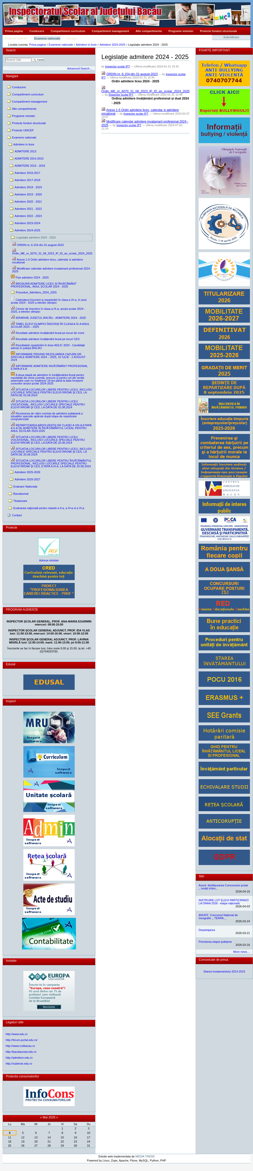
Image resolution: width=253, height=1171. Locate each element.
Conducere (37, 31)
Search (11, 50)
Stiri (201, 876)
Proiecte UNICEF (16, 38)
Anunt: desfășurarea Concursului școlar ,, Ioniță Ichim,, (223, 887)
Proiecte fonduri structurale (218, 31)
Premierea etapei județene (215, 941)
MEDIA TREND (145, 1156)
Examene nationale (47, 38)
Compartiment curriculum (68, 31)
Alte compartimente (149, 31)
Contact (72, 38)
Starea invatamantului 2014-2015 (224, 971)
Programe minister (181, 31)
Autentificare (231, 37)
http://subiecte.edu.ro (19, 1063)
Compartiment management (110, 31)
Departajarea (207, 929)
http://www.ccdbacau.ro (20, 1045)
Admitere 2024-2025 (112, 44)
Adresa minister (49, 560)
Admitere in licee (86, 44)
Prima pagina (14, 31)
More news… (241, 951)
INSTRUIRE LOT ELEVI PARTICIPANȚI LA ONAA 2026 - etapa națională (224, 902)
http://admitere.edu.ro (19, 1057)
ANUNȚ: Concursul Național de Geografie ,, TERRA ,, (218, 917)
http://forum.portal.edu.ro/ (21, 1039)
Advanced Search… (79, 68)
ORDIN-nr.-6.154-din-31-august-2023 (132, 74)
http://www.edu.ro (16, 1034)
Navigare (12, 76)
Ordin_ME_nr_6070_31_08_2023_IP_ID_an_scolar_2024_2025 (145, 91)
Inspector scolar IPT (117, 66)
